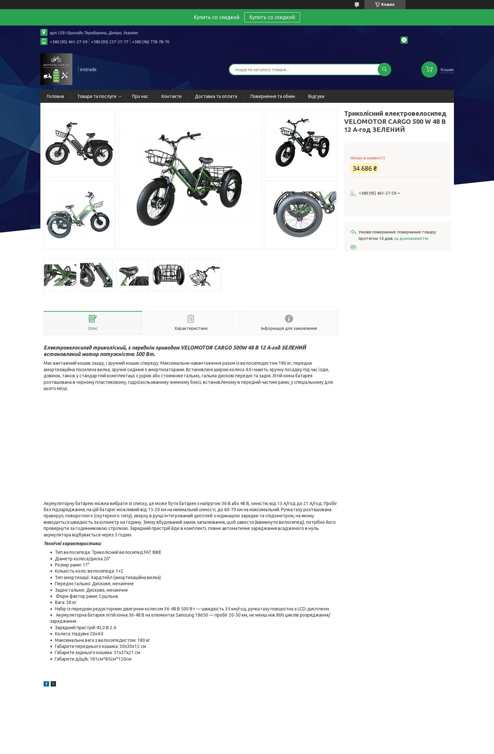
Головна (55, 96)
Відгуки (316, 96)
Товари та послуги (96, 96)
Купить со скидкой (272, 17)
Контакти (172, 96)
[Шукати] (384, 69)
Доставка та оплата (216, 96)
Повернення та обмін (272, 96)
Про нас (140, 96)
